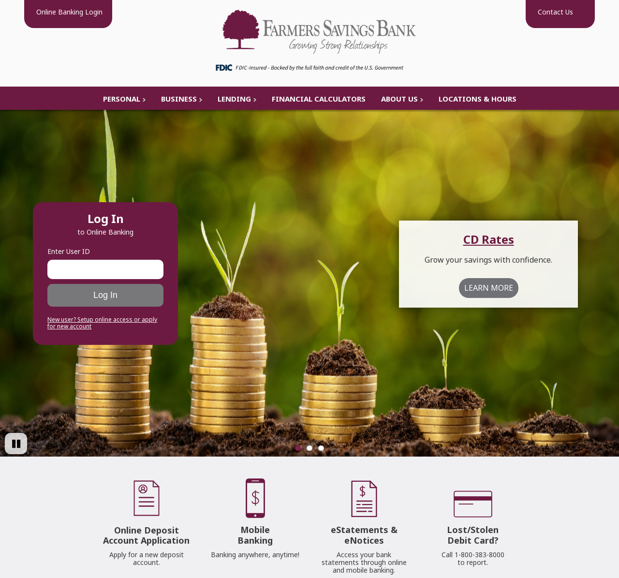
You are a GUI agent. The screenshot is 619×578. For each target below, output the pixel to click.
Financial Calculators (319, 99)
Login (68, 11)
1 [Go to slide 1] (298, 448)
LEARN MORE (488, 287)
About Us (399, 99)
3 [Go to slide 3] (321, 448)
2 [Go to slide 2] (309, 448)
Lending (234, 99)
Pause (21, 453)
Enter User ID (68, 251)
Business (179, 99)
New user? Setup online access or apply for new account (102, 323)
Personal (121, 99)
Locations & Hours (477, 99)
